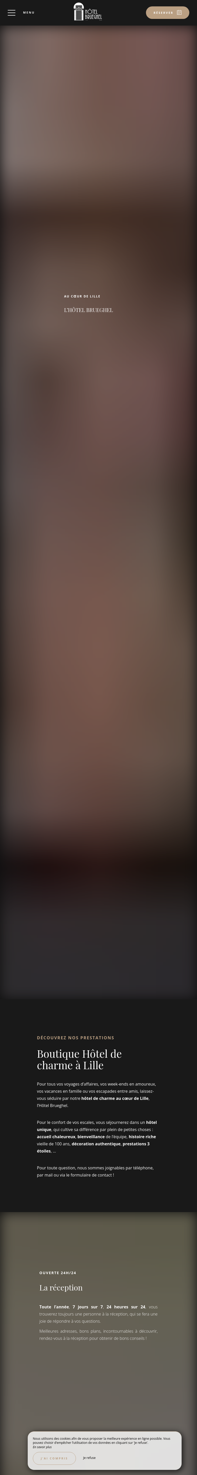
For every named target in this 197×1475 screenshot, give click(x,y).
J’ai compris (54, 1458)
